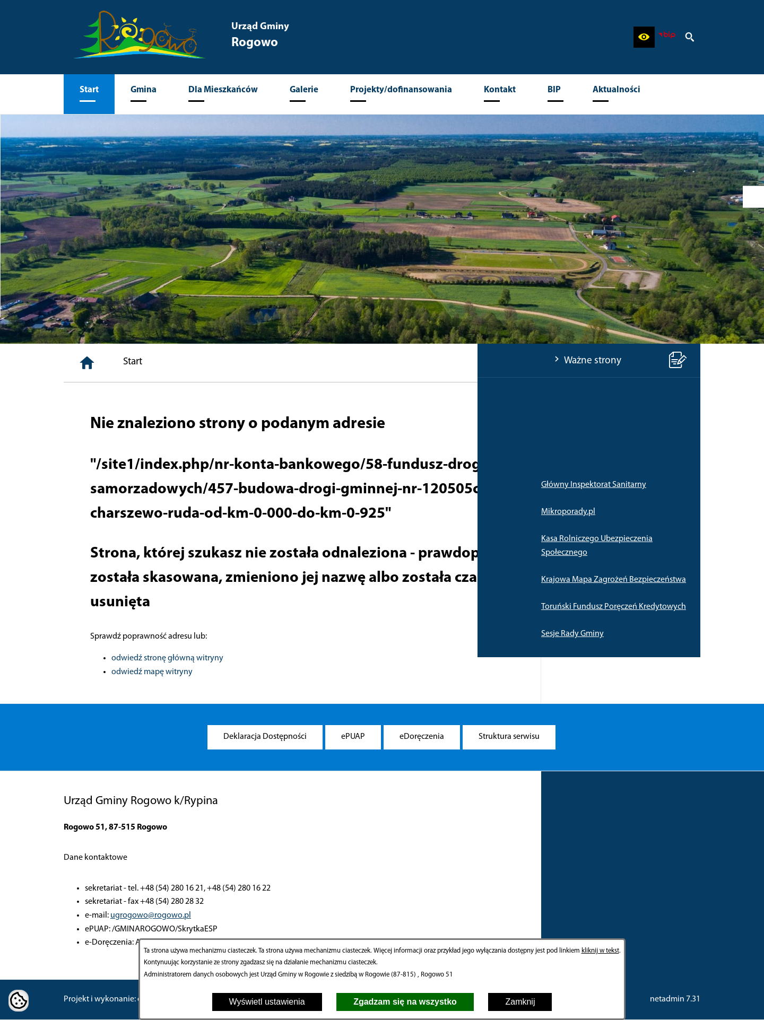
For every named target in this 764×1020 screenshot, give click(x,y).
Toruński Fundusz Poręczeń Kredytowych (136, 607)
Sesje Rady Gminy (95, 634)
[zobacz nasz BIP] (667, 37)
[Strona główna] (246, 363)
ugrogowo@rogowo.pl (150, 915)
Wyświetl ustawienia (267, 1001)
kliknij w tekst (600, 950)
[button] (644, 37)
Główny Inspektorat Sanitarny (116, 485)
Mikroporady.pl (91, 512)
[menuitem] (89, 94)
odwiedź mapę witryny (311, 672)
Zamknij (520, 1001)
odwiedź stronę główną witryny (327, 658)
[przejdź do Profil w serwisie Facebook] (753, 196)
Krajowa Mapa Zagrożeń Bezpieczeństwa (136, 580)
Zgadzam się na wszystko (405, 1001)
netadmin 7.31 (675, 999)
